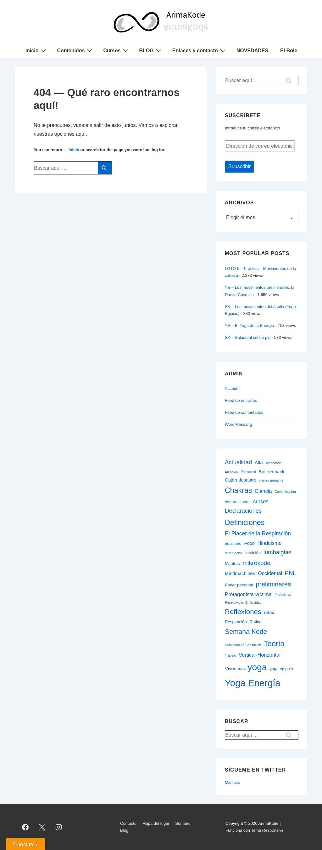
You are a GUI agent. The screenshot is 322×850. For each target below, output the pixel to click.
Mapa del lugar (155, 823)
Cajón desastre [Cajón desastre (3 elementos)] (240, 479)
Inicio (36, 50)
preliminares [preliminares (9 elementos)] (273, 584)
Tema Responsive (267, 830)
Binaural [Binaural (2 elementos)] (248, 472)
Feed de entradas (241, 400)
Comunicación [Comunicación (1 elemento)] (285, 491)
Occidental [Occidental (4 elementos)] (270, 573)
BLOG (151, 50)
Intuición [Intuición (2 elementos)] (253, 553)
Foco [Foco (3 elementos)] (249, 543)
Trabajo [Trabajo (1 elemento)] (230, 655)
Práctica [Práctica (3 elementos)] (283, 594)
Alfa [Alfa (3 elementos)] (259, 462)
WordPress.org (238, 424)
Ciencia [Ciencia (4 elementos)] (263, 491)
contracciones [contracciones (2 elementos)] (238, 501)
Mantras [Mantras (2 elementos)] (232, 563)
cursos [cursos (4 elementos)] (260, 501)
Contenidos (75, 50)
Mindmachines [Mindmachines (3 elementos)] (240, 573)
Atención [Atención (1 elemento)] (231, 472)
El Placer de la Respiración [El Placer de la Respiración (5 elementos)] (258, 533)
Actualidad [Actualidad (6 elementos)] (238, 462)
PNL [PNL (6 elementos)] (290, 573)
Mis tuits (232, 782)
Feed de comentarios (244, 412)
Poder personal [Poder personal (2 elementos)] (239, 585)
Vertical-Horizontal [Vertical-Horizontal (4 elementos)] (259, 655)
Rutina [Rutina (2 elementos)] (255, 621)
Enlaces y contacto (199, 50)
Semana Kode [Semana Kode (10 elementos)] (246, 631)
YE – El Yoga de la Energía (249, 325)
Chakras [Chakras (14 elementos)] (238, 490)
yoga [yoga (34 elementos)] (257, 667)
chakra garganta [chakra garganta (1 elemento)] (271, 480)
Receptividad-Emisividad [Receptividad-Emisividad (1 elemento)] (243, 602)
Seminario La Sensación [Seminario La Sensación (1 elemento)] (243, 645)
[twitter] (42, 827)
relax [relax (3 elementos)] (269, 612)
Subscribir (239, 166)
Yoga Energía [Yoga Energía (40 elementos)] (252, 683)
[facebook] (25, 827)
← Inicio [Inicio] (71, 149)
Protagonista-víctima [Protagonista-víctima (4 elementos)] (248, 594)
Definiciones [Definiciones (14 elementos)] (244, 522)
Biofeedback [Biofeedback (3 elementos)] (271, 471)
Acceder (232, 388)
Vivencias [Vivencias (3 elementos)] (235, 668)
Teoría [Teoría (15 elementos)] (274, 644)
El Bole (288, 50)
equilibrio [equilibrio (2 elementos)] (233, 543)
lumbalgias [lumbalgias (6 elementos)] (277, 552)
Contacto (128, 823)
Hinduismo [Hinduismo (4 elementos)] (269, 543)
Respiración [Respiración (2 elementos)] (236, 621)
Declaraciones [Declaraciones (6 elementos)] (243, 510)
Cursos (116, 50)
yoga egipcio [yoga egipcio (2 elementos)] (281, 668)
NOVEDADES (252, 50)
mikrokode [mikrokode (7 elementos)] (256, 563)
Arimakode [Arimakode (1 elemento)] (273, 463)
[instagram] (59, 827)
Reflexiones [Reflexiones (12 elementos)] (243, 612)
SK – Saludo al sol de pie (247, 337)
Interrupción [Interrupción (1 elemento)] (233, 553)
